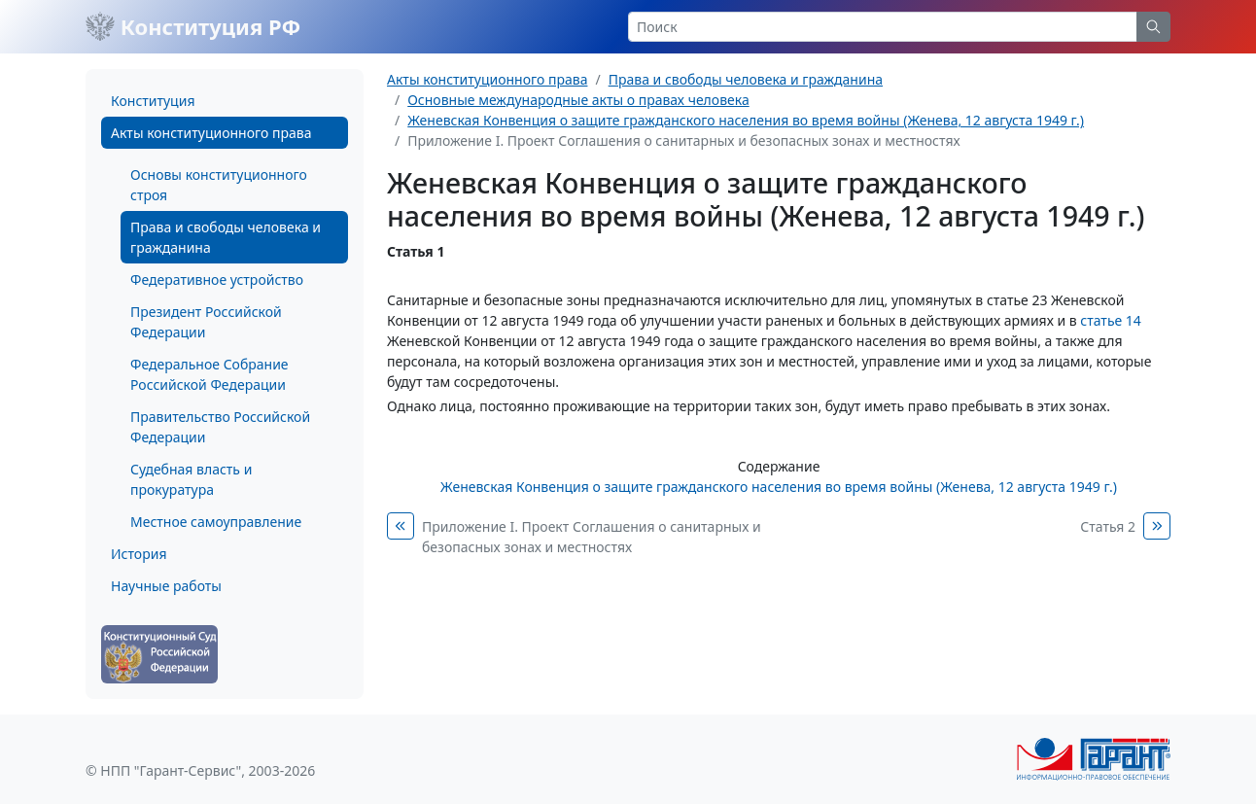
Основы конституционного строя (218, 184)
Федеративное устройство (216, 279)
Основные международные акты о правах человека (578, 99)
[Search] (882, 27)
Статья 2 (1107, 526)
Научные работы (166, 586)
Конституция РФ (193, 26)
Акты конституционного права (211, 132)
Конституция (152, 100)
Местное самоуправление (215, 521)
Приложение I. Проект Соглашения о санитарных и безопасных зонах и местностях (591, 536)
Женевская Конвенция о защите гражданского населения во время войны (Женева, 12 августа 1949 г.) (745, 120)
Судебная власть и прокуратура (191, 479)
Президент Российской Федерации (206, 321)
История (138, 553)
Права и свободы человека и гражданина (225, 237)
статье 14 (1110, 320)
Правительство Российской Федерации (220, 426)
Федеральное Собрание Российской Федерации (209, 374)
